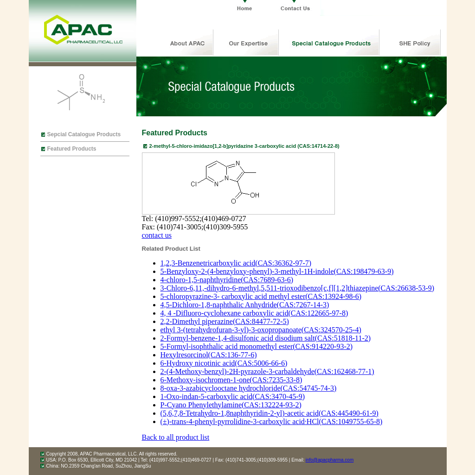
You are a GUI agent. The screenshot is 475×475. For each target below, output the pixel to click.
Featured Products (71, 149)
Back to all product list (176, 437)
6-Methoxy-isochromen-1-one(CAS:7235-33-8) (231, 380)
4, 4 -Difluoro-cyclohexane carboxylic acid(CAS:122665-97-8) (254, 313)
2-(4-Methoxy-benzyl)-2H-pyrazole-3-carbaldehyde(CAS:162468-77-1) (267, 371)
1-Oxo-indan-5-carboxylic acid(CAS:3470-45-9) (232, 396)
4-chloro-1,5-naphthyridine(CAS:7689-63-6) (227, 280)
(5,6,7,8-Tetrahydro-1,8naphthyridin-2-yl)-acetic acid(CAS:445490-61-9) (269, 413)
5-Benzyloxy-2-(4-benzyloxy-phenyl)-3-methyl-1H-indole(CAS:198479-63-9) (277, 271)
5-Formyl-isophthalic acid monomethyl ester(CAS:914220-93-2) (256, 346)
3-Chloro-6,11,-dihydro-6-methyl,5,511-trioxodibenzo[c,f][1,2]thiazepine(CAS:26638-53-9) (297, 288)
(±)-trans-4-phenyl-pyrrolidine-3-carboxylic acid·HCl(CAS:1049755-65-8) (271, 421)
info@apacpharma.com (330, 459)
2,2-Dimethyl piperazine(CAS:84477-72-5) (224, 321)
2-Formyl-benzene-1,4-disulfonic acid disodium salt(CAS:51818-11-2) (265, 338)
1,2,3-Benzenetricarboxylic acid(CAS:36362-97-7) (236, 263)
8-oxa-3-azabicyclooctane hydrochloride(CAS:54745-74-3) (248, 388)
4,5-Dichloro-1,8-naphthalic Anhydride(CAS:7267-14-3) (244, 305)
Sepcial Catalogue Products (84, 134)
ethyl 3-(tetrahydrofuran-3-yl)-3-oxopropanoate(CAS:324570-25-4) (260, 330)
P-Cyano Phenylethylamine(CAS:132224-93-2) (231, 405)
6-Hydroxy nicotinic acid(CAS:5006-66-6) (224, 363)
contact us (157, 235)
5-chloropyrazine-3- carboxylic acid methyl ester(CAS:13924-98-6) (261, 296)
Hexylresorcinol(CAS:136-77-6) (208, 355)
